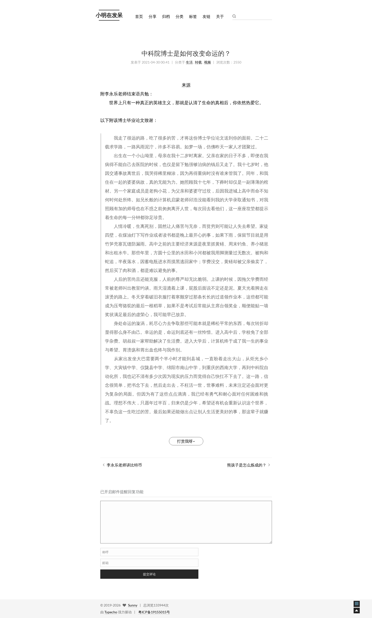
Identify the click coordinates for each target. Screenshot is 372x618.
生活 (189, 62)
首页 (139, 16)
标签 (193, 16)
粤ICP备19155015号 (154, 612)
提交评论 (149, 574)
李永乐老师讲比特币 (124, 465)
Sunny (132, 605)
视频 (207, 62)
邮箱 (105, 563)
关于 (220, 16)
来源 (186, 85)
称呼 (105, 552)
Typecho (110, 612)
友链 (206, 16)
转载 (198, 62)
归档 (166, 16)
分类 (179, 16)
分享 (152, 16)
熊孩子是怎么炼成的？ (246, 465)
